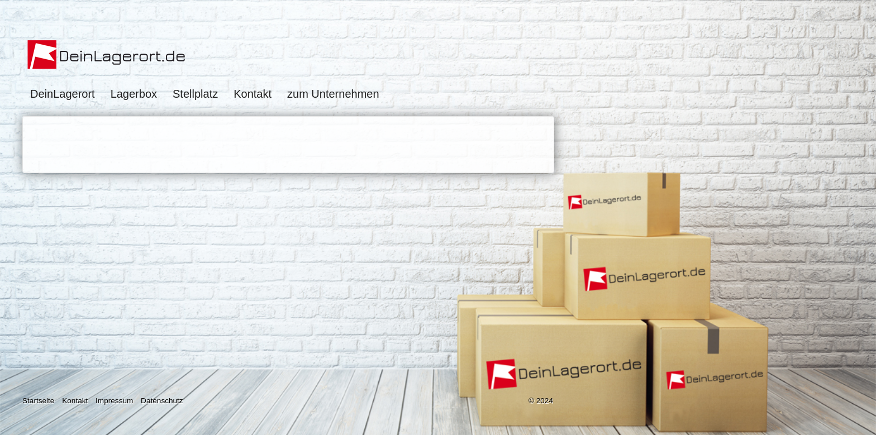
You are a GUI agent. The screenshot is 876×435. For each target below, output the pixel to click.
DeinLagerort (62, 94)
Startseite (38, 400)
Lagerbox (134, 94)
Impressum (114, 400)
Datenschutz (162, 400)
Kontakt (253, 94)
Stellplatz (195, 94)
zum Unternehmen (333, 94)
